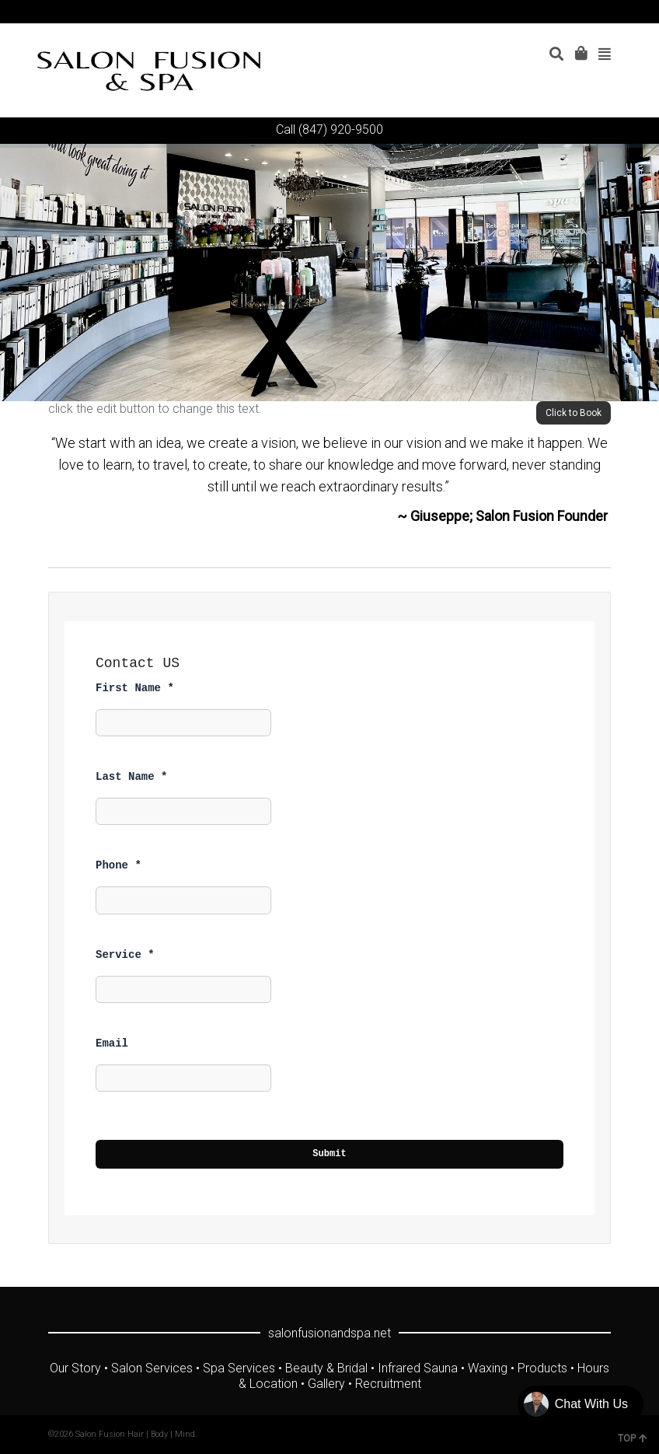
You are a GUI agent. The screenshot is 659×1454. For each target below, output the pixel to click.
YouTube (564, 11)
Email (112, 1043)
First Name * (135, 688)
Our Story (75, 1368)
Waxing (487, 1368)
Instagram (586, 11)
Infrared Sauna (418, 1368)
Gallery (326, 1383)
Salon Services (152, 1368)
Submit (329, 1153)
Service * (125, 955)
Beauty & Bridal (326, 1368)
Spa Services (239, 1368)
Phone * (118, 865)
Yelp (609, 11)
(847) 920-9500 (340, 129)
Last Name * (131, 777)
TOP (632, 1438)
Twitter (519, 11)
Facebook (541, 11)
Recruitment (388, 1383)
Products (542, 1368)
